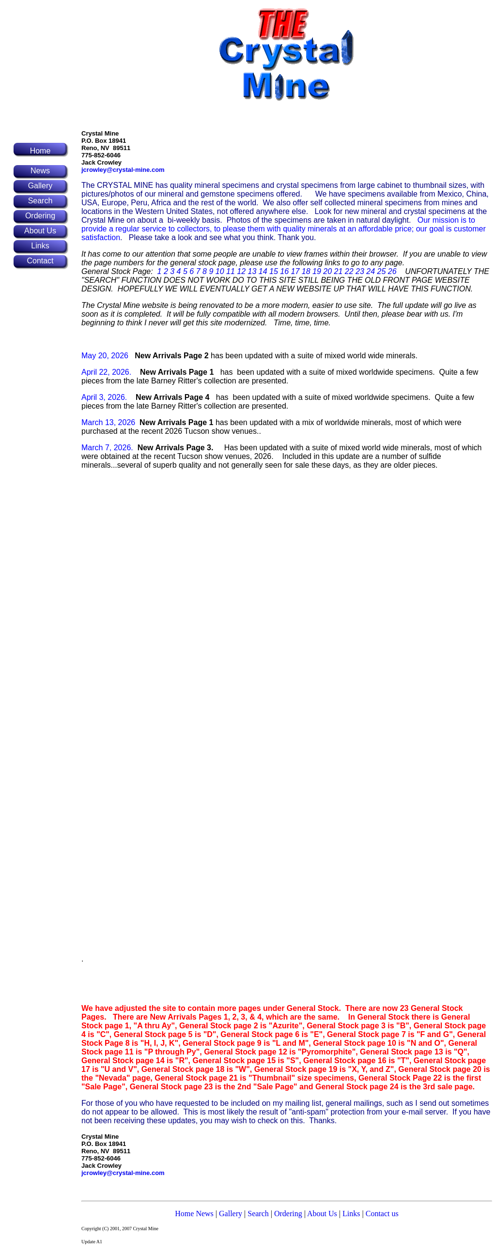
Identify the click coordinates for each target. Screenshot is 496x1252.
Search (258, 1213)
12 (241, 271)
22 (349, 271)
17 (295, 271)
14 (263, 271)
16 (284, 271)
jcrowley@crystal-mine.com (123, 169)
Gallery (230, 1213)
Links (350, 1213)
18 (306, 271)
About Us (322, 1213)
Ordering (288, 1213)
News (204, 1213)
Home (40, 151)
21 (338, 271)
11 (230, 271)
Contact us (382, 1213)
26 (392, 271)
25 (381, 271)
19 (316, 271)
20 (327, 271)
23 (360, 271)
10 (220, 271)
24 (370, 271)
